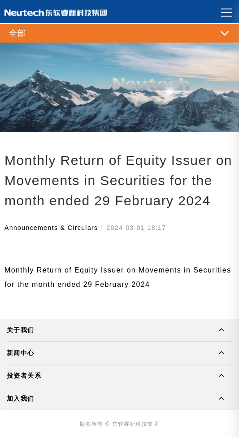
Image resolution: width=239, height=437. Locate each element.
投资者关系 (24, 375)
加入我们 (21, 398)
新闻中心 (21, 352)
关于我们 (21, 329)
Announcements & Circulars (51, 227)
